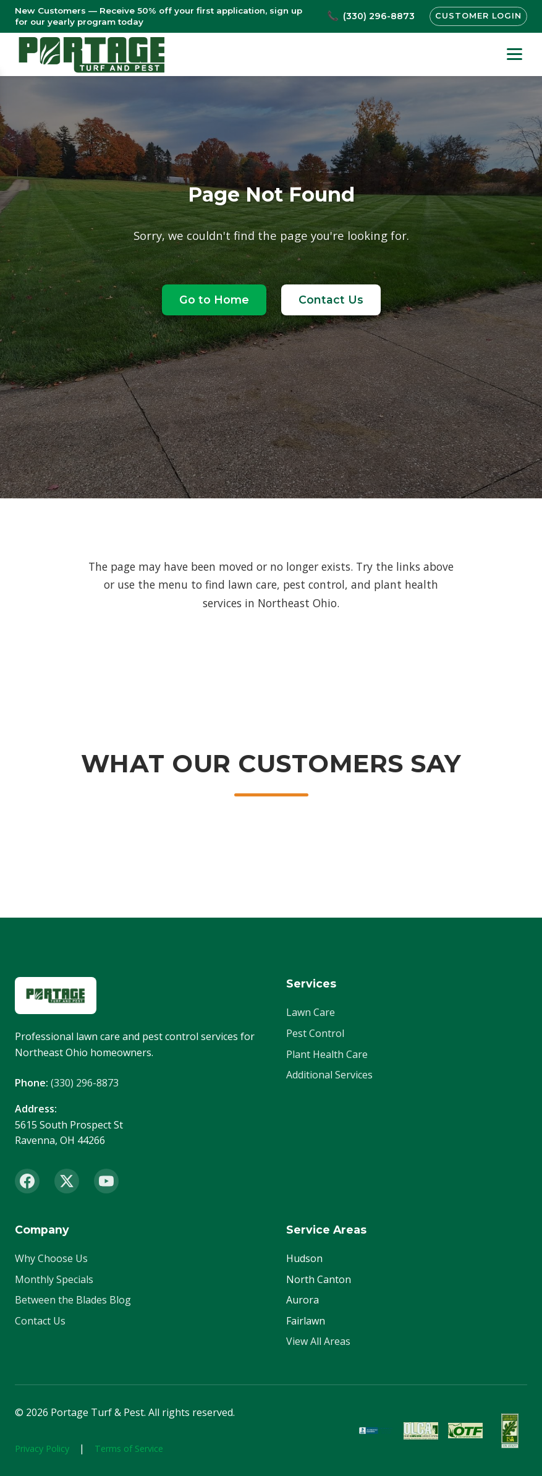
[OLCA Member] (421, 1431)
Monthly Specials (54, 1279)
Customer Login (478, 15)
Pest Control (315, 1033)
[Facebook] (27, 1181)
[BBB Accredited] (376, 1431)
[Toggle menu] (514, 54)
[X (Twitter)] (66, 1181)
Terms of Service (129, 1448)
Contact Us (331, 299)
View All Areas (318, 1341)
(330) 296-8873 (85, 1083)
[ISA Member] (510, 1431)
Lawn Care (310, 1012)
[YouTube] (106, 1181)
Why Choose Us (51, 1258)
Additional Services (329, 1074)
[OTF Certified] (465, 1431)
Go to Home (214, 299)
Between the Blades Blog (73, 1300)
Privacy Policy (42, 1448)
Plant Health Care (327, 1054)
